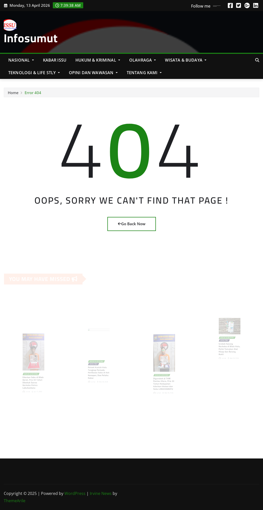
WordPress (74, 493)
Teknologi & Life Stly (34, 72)
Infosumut (31, 38)
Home (13, 93)
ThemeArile (14, 500)
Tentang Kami (144, 72)
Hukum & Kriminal (97, 60)
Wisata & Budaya (185, 60)
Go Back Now (131, 223)
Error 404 (33, 93)
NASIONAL (21, 60)
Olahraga (142, 60)
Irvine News (101, 493)
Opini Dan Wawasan (93, 72)
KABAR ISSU (55, 60)
